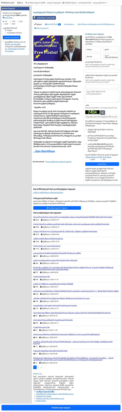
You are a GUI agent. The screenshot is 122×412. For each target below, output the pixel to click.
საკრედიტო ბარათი (14, 33)
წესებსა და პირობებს (12, 44)
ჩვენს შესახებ (41, 401)
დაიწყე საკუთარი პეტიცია (57, 208)
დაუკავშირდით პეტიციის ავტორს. (58, 162)
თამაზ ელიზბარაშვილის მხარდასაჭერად (48, 192)
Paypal (9, 30)
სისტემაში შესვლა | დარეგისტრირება (77, 3)
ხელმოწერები (53, 24)
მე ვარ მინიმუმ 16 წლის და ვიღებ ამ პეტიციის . (101, 156)
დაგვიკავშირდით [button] (99, 3)
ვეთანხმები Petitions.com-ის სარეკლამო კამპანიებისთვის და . (15, 46)
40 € (6, 24)
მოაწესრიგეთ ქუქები (43, 396)
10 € (13, 21)
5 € (6, 21)
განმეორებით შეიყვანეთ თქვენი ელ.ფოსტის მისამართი (101, 76)
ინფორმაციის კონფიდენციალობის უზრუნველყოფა (96, 24)
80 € (13, 24)
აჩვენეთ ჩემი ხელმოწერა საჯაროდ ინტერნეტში (100, 130)
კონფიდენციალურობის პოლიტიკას (98, 157)
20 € (21, 21)
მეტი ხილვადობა (41, 28)
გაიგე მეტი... (8, 18)
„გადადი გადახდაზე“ (11, 37)
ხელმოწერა (102, 164)
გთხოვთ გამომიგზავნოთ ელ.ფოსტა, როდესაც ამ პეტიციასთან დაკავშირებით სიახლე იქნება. (102, 138)
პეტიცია (38, 24)
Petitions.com (7, 2)
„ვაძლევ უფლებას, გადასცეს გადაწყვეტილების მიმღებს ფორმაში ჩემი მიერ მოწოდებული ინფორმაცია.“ (101, 147)
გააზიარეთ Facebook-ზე (44, 18)
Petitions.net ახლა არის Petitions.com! (50, 398)
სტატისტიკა (69, 24)
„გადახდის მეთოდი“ (10, 28)
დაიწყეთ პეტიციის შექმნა (35, 3)
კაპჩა (87, 105)
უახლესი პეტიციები (54, 3)
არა (104, 159)
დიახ (93, 159)
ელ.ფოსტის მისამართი (93, 62)
